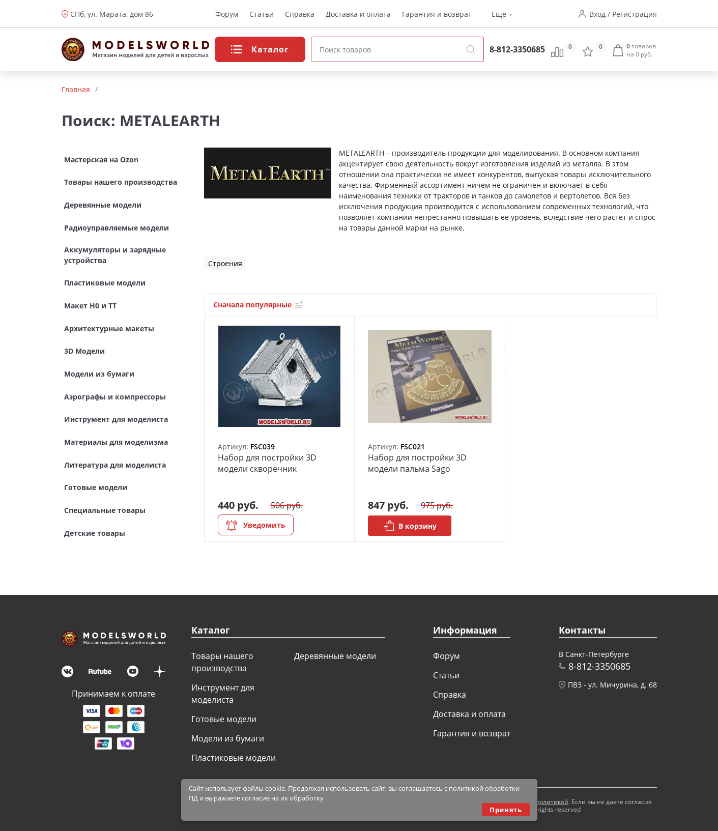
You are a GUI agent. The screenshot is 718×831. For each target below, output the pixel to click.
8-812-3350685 (517, 49)
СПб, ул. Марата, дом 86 (111, 14)
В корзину (410, 526)
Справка (299, 14)
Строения (225, 263)
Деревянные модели (335, 656)
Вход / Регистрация (623, 14)
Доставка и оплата (358, 14)
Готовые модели (223, 719)
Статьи (261, 14)
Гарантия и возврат (437, 14)
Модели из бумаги (227, 738)
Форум (226, 14)
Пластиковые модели (233, 757)
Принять (506, 809)
